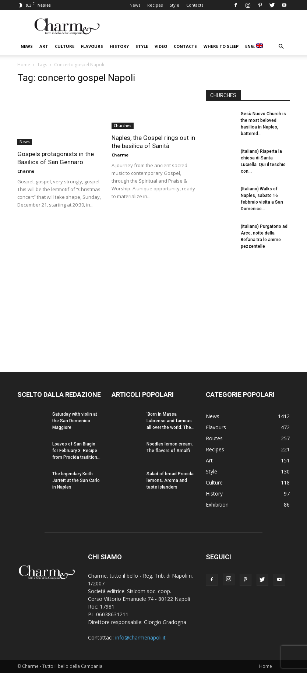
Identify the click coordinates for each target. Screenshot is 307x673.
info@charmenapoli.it (140, 637)
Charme (25, 171)
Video (161, 46)
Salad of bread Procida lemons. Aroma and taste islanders (170, 480)
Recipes (155, 5)
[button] (281, 46)
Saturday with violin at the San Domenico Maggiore (74, 421)
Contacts (194, 5)
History (119, 46)
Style (174, 5)
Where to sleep (221, 46)
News (135, 5)
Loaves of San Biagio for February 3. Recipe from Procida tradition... (76, 450)
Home (23, 64)
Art (43, 46)
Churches (122, 125)
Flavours (92, 46)
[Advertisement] (248, 304)
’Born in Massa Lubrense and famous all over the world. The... (170, 421)
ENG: (254, 46)
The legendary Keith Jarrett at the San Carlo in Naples (76, 480)
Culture (64, 46)
